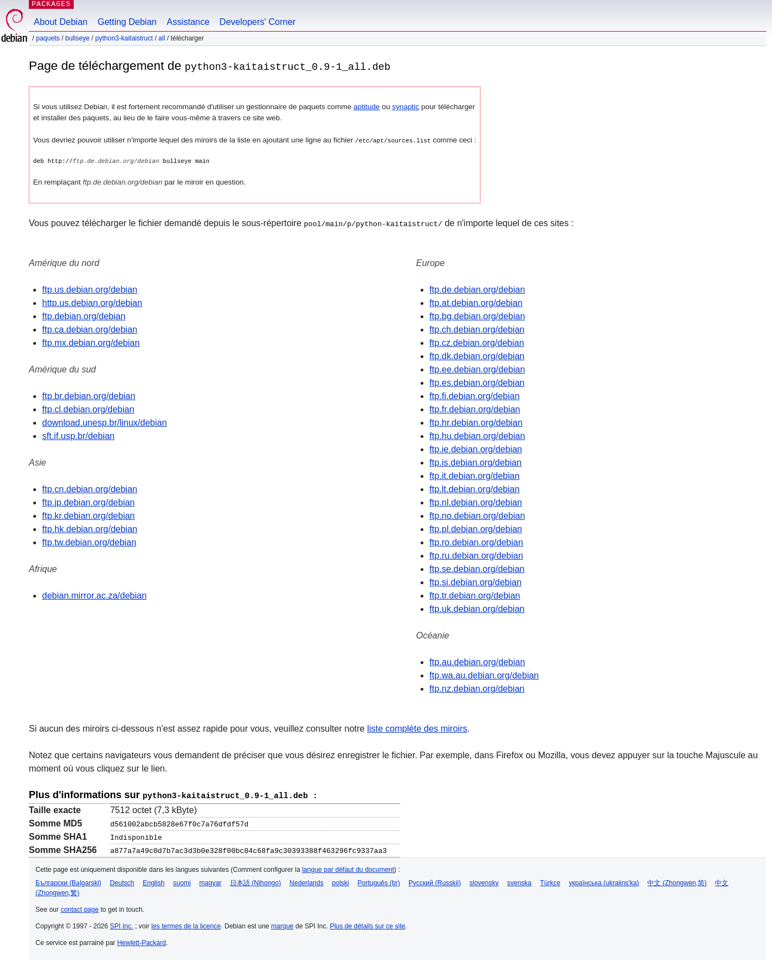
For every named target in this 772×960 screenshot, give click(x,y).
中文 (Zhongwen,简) (677, 881)
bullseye (77, 38)
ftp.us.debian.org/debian (89, 289)
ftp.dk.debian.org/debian (477, 355)
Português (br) (378, 881)
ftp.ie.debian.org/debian (476, 448)
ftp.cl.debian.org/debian (88, 408)
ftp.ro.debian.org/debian (476, 542)
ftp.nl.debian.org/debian (476, 502)
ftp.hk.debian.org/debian (89, 528)
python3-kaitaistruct (124, 38)
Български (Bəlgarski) (68, 881)
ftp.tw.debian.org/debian (89, 542)
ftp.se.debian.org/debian (477, 568)
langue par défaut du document (348, 868)
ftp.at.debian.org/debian (476, 302)
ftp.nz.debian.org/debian (477, 688)
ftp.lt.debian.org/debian (475, 488)
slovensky (484, 881)
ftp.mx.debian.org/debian (91, 342)
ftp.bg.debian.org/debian (477, 315)
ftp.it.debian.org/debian (475, 475)
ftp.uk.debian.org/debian (477, 608)
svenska (519, 881)
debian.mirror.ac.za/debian (94, 595)
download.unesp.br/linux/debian (104, 422)
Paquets (48, 38)
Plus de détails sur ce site (367, 924)
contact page (79, 908)
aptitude (367, 107)
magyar (211, 881)
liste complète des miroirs (417, 728)
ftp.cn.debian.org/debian (89, 488)
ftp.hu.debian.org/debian (477, 435)
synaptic (406, 107)
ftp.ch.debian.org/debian (477, 329)
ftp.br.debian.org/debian (88, 395)
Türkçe (550, 881)
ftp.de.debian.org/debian (477, 289)
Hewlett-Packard (141, 941)
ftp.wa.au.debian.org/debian (484, 675)
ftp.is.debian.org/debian (476, 462)
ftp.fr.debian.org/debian (475, 408)
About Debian (61, 22)
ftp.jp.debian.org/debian (88, 502)
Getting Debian (127, 22)
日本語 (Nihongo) (255, 881)
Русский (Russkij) (434, 881)
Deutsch (122, 881)
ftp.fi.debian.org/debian (475, 395)
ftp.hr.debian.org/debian (476, 422)
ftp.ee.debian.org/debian (477, 369)
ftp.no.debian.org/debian (477, 515)
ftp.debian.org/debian (83, 315)
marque (282, 924)
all (162, 38)
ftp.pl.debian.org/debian (476, 528)
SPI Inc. (121, 924)
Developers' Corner (257, 22)
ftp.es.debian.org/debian (477, 382)
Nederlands (306, 881)
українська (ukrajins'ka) (604, 881)
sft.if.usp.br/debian (78, 435)
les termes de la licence (186, 924)
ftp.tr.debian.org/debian (475, 595)
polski (340, 881)
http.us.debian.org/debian (92, 302)
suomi (182, 881)
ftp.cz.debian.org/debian (477, 342)
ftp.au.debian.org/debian (477, 661)
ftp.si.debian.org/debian (476, 581)
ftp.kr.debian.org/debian (88, 515)
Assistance (188, 22)
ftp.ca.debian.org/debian (89, 329)
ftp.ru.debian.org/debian (476, 555)
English (154, 881)
